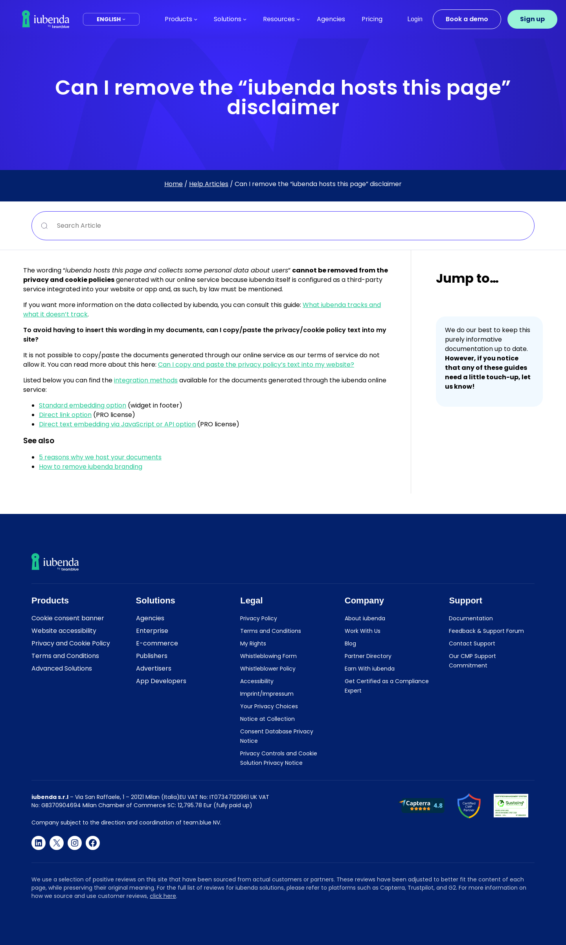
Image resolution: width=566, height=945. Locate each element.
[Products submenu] (195, 19)
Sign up (532, 19)
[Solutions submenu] (244, 19)
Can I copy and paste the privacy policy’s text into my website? (256, 364)
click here (163, 896)
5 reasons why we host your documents (100, 457)
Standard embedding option (82, 405)
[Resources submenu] (298, 19)
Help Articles (208, 183)
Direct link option (65, 414)
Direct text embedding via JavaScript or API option (117, 424)
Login (415, 19)
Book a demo (467, 19)
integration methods (146, 380)
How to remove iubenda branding (90, 466)
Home (173, 183)
